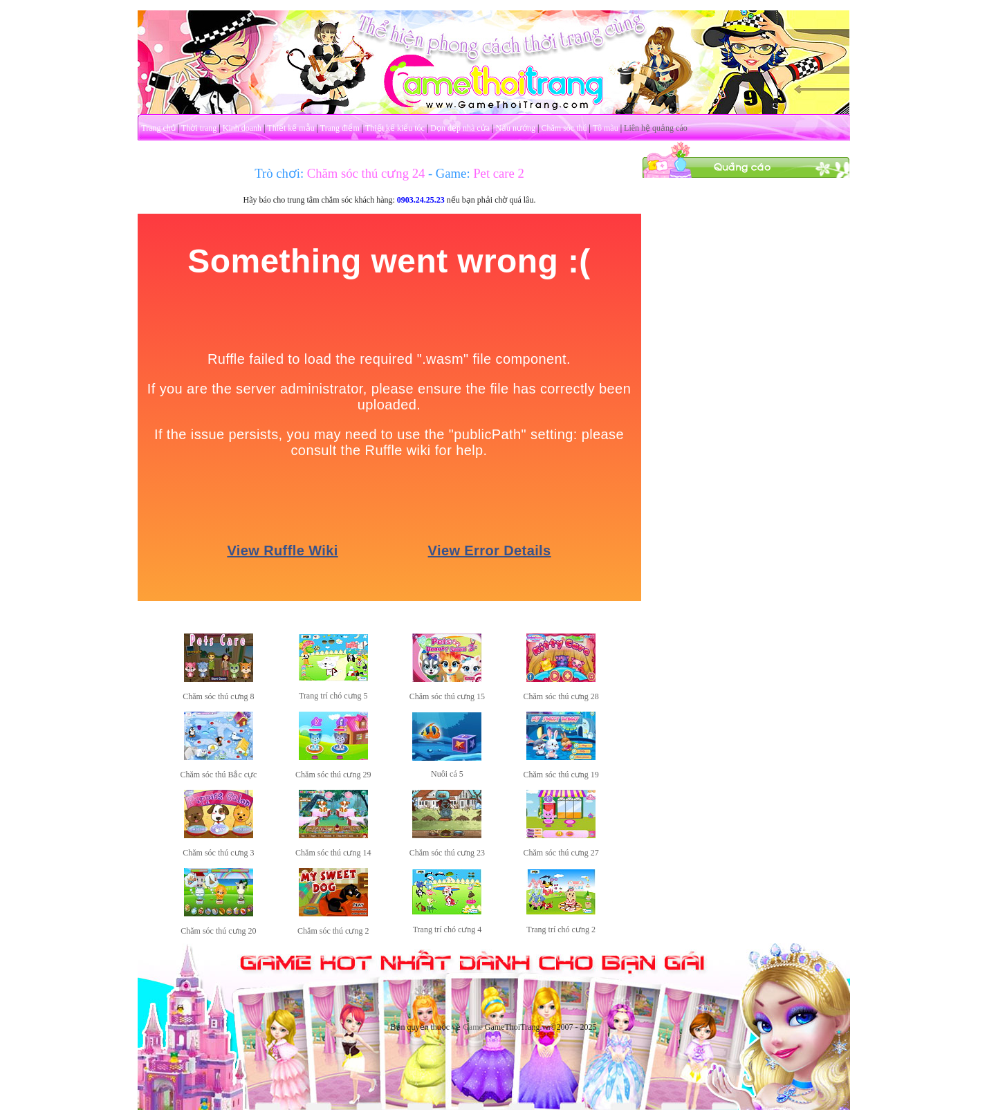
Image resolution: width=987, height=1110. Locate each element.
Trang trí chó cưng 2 (561, 929)
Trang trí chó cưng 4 (447, 929)
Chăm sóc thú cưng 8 (218, 696)
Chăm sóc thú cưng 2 (333, 931)
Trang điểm (340, 128)
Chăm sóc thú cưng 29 (333, 774)
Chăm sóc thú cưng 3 (218, 853)
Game (473, 1027)
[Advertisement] (745, 385)
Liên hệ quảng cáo (656, 128)
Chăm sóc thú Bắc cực (218, 774)
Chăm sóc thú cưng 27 (560, 853)
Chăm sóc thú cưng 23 (447, 853)
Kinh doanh (242, 128)
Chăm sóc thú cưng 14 (333, 853)
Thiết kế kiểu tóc (395, 128)
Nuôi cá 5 (447, 774)
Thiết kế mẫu (290, 128)
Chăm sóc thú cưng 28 (560, 696)
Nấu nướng (515, 128)
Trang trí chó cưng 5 (333, 696)
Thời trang (198, 128)
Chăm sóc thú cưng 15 (447, 696)
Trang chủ (158, 128)
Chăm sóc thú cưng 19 (560, 774)
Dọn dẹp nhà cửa (460, 128)
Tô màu (605, 128)
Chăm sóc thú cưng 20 (218, 931)
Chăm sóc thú (564, 128)
